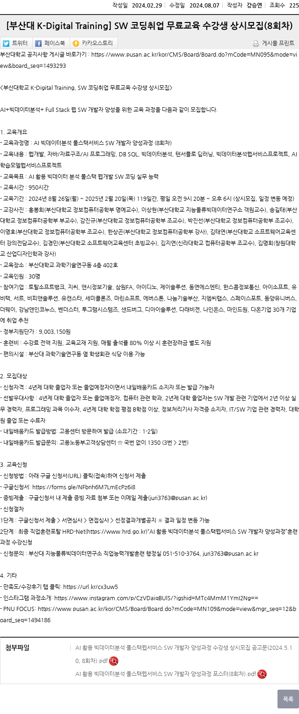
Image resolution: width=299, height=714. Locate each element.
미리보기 (113, 661)
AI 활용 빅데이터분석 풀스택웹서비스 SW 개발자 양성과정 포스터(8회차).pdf (166, 673)
